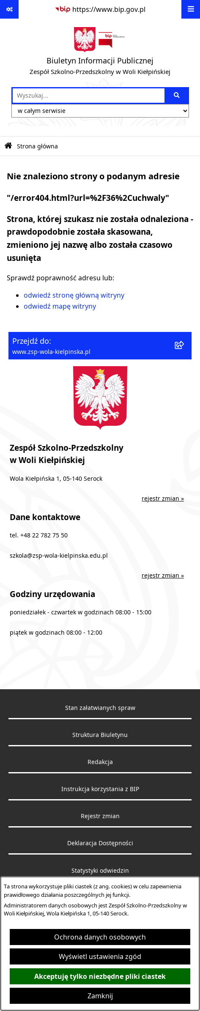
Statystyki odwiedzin (100, 870)
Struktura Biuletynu (100, 735)
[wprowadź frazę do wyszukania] (88, 95)
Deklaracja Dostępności (100, 843)
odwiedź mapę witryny (60, 306)
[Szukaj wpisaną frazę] (177, 95)
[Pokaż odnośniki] (9, 9)
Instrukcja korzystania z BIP (100, 789)
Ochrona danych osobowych (100, 937)
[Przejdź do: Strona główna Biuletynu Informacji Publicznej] (8, 146)
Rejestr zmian (100, 816)
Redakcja (100, 762)
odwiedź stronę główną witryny (74, 295)
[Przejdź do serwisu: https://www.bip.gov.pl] (100, 9)
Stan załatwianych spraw (100, 708)
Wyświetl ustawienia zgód (100, 956)
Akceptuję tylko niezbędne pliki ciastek (100, 976)
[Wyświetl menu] (190, 9)
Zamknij (100, 995)
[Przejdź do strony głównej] (100, 53)
